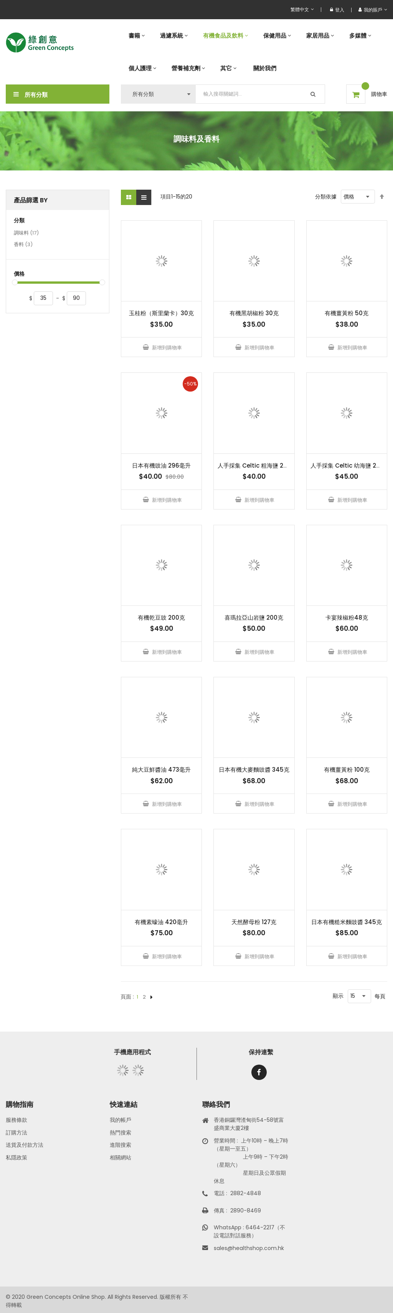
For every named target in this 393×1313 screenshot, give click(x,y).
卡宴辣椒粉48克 (346, 618)
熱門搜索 (120, 1132)
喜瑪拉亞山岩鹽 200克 (254, 618)
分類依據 (326, 196)
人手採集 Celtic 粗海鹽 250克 (257, 465)
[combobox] (260, 94)
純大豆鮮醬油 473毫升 (161, 770)
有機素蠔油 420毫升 (161, 922)
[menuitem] (136, 35)
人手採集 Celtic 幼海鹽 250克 (350, 465)
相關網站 (120, 1157)
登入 (337, 10)
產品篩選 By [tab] (31, 200)
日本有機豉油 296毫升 (161, 465)
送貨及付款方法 (24, 1145)
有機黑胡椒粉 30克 (254, 313)
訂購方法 (16, 1132)
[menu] (254, 51)
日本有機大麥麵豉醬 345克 (254, 770)
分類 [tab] (19, 220)
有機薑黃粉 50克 (346, 313)
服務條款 (16, 1120)
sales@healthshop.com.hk (249, 1248)
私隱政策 (16, 1157)
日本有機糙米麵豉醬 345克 (346, 922)
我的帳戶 (120, 1120)
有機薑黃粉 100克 (347, 770)
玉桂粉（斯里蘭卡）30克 (161, 313)
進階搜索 (120, 1145)
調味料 (26, 233)
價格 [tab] (19, 274)
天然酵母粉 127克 (253, 922)
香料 (23, 245)
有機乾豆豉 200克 (161, 618)
